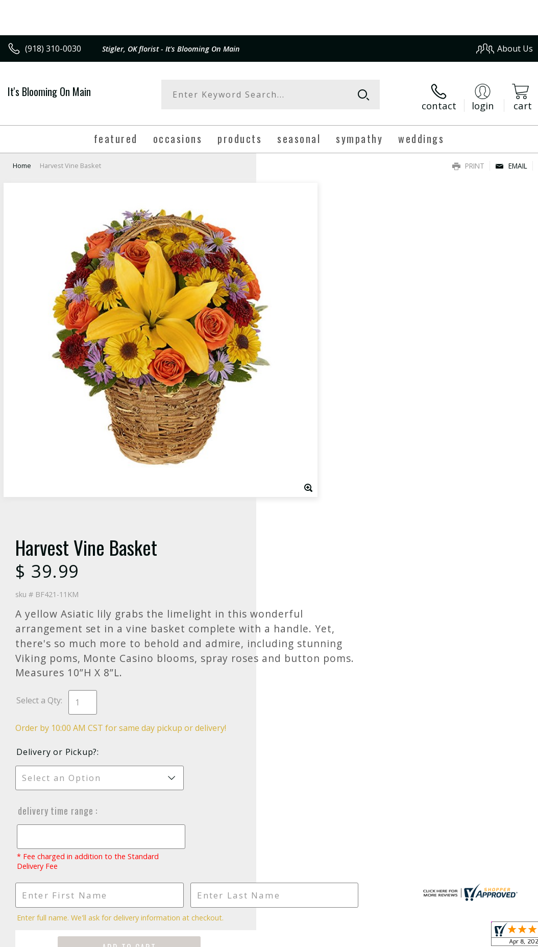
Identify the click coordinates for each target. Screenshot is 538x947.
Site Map (495, 875)
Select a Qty (295, 356)
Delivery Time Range (311, 466)
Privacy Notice (360, 875)
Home (22, 160)
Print (468, 161)
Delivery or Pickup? (313, 407)
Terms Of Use (301, 875)
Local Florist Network (432, 875)
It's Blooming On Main (49, 91)
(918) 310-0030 (53, 48)
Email (511, 161)
